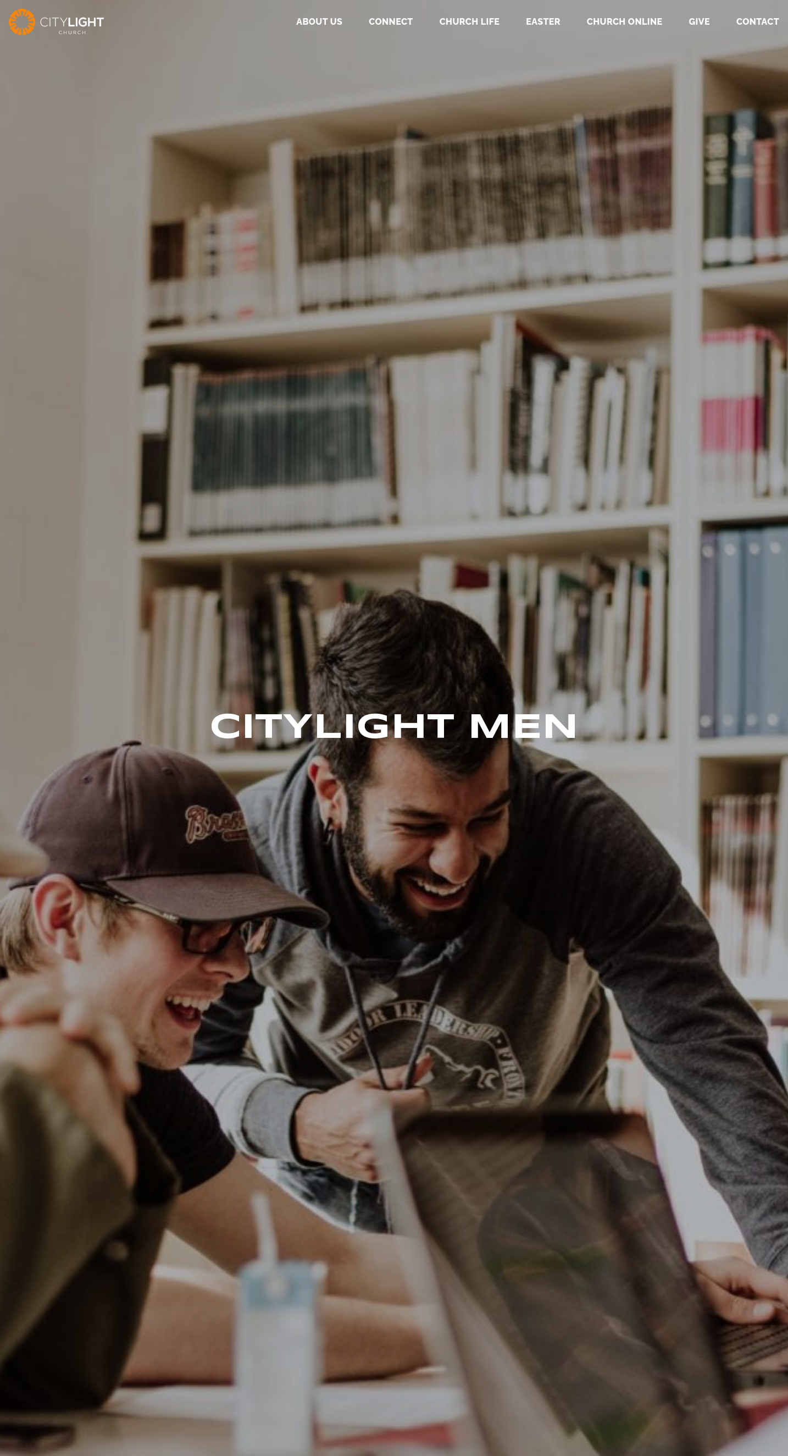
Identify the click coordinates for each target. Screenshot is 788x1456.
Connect (391, 22)
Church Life (470, 22)
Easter (543, 22)
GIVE (699, 22)
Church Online (625, 22)
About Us (319, 22)
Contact (757, 22)
